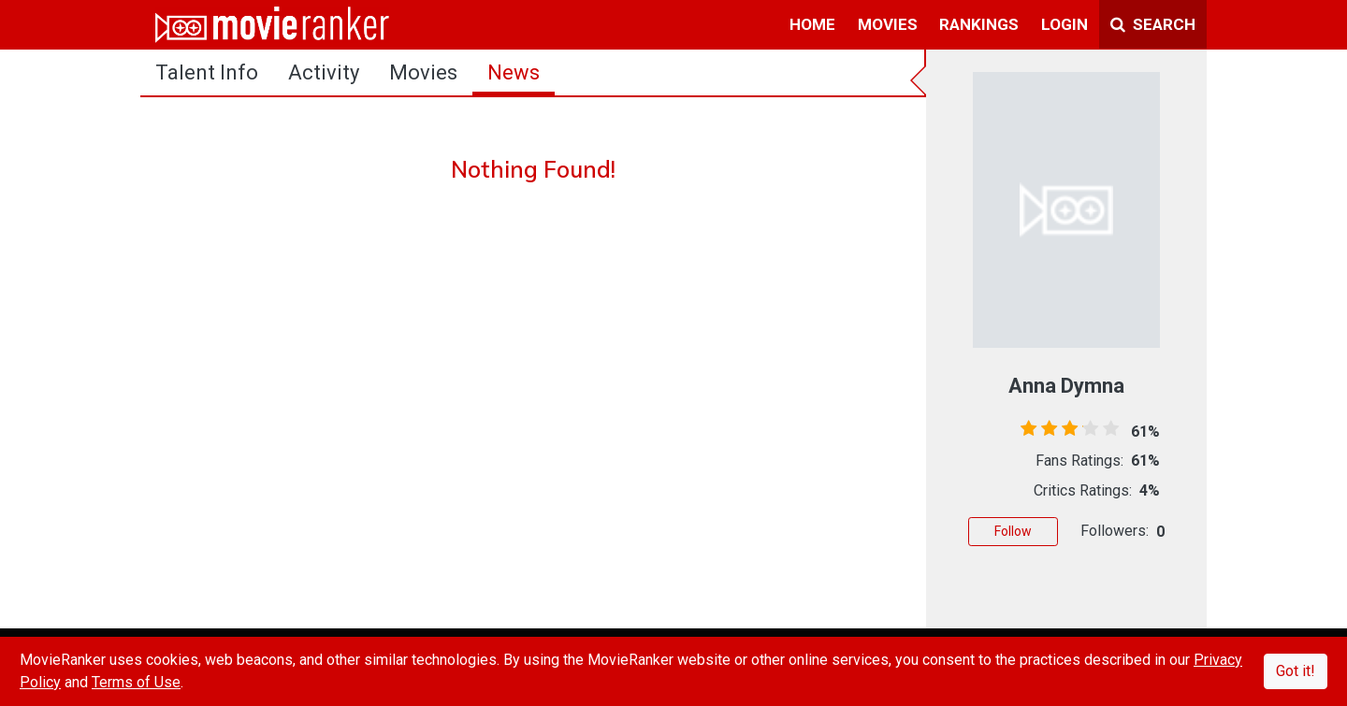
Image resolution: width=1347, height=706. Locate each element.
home (812, 24)
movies (888, 24)
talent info (206, 72)
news (513, 72)
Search (1152, 24)
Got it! (1295, 671)
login (1064, 24)
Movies (423, 72)
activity (323, 72)
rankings (979, 24)
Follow (1013, 531)
